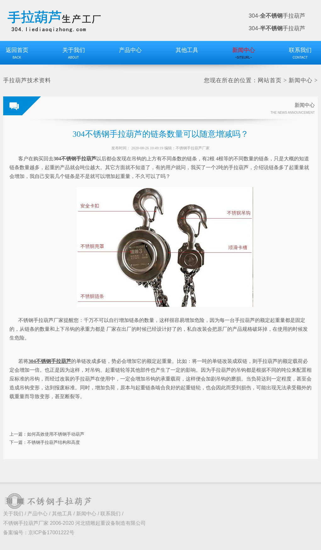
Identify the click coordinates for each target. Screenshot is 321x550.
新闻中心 (301, 80)
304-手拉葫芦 (277, 16)
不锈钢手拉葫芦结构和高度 (53, 442)
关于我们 (13, 513)
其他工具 (62, 513)
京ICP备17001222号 (51, 532)
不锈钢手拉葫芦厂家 (193, 148)
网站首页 (270, 80)
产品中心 (37, 513)
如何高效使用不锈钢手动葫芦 (55, 434)
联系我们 (110, 513)
